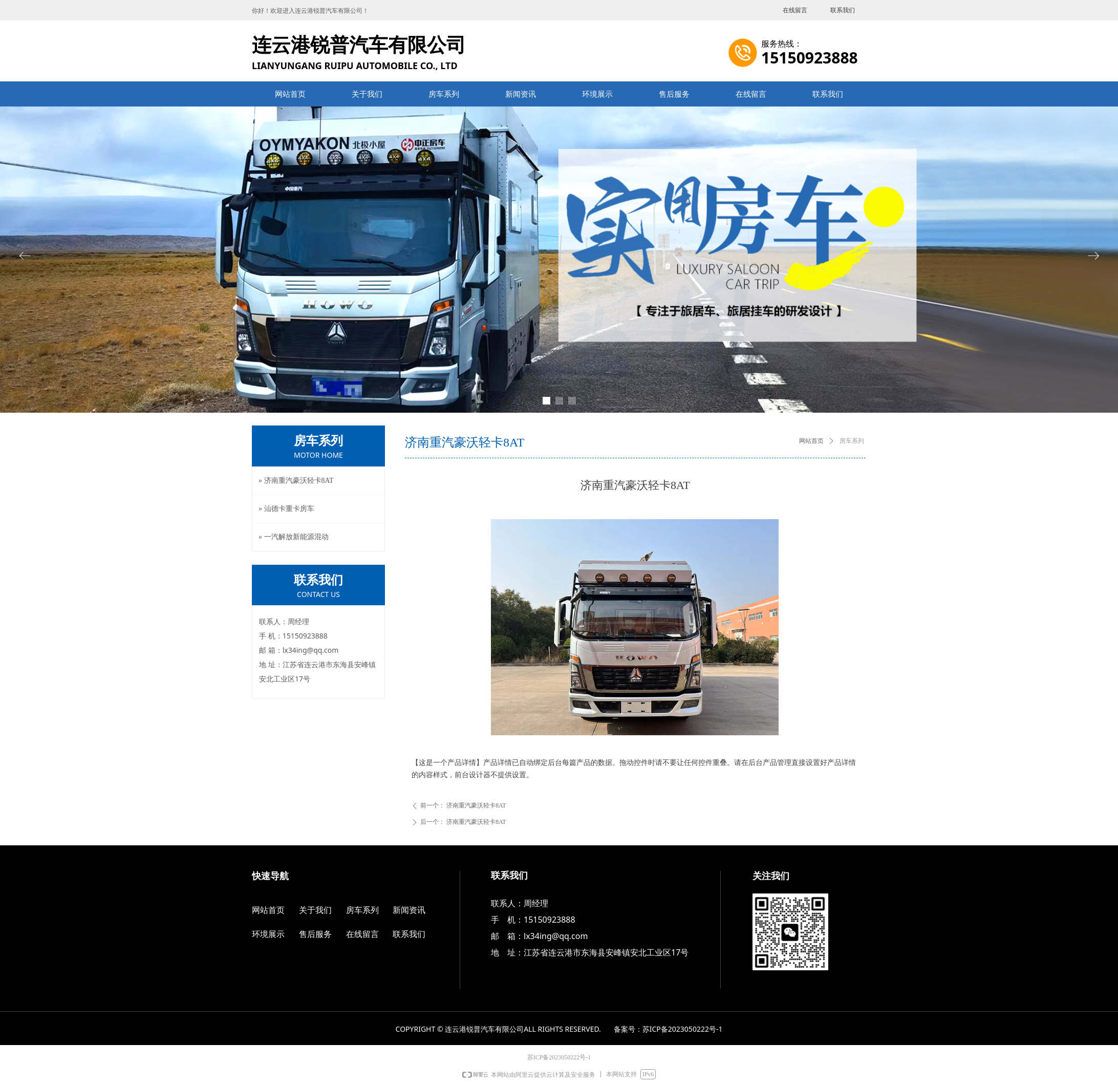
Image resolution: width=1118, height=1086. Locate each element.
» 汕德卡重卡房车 (286, 509)
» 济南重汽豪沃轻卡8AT (296, 480)
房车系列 (852, 440)
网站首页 (811, 440)
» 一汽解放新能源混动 (294, 537)
